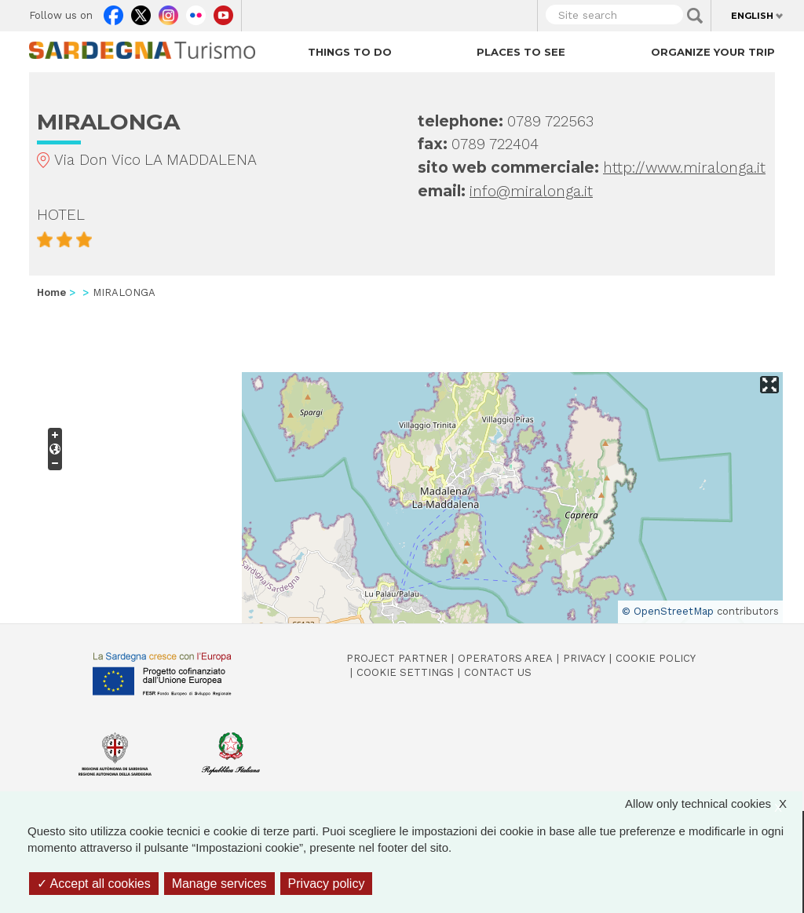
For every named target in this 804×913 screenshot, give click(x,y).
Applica (695, 15)
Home (51, 292)
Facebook (113, 11)
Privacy (584, 658)
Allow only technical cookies (713, 803)
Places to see (521, 52)
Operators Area (505, 658)
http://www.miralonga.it (684, 168)
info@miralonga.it (531, 191)
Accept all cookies (94, 883)
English (752, 15)
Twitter (141, 11)
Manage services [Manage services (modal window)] (219, 883)
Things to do (350, 52)
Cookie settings (405, 672)
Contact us (498, 672)
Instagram (168, 11)
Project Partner (397, 658)
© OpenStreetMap (668, 611)
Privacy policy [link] (326, 883)
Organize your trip (713, 52)
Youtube (223, 11)
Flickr (196, 11)
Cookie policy (656, 658)
